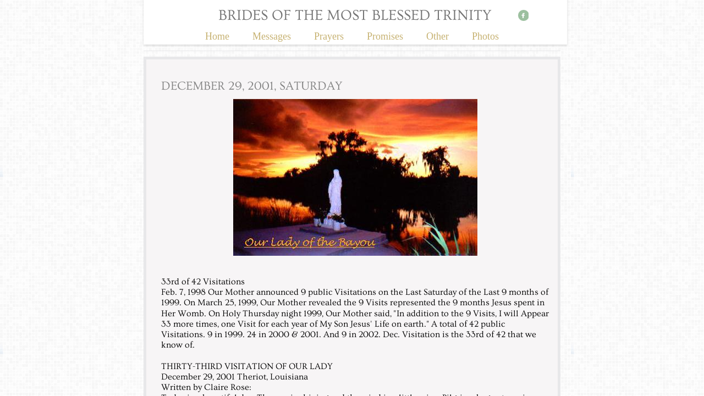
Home (217, 36)
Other (437, 36)
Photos (485, 36)
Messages (271, 36)
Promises (385, 36)
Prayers (329, 36)
